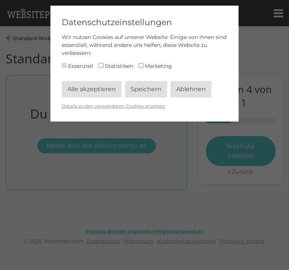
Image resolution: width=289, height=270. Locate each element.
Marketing (155, 66)
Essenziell (78, 66)
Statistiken (117, 66)
